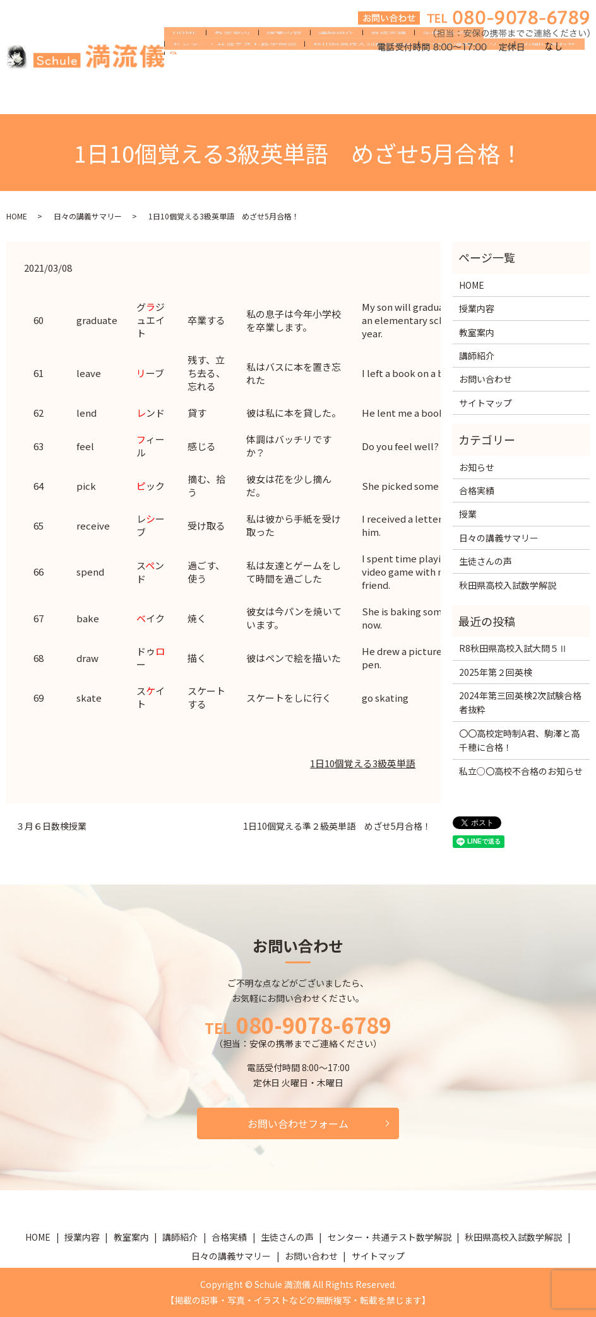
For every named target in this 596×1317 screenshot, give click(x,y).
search (437, 97)
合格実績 (353, 77)
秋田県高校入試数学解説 (217, 97)
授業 (468, 514)
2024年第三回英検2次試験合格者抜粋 (520, 702)
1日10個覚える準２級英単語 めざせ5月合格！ (337, 826)
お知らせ (476, 467)
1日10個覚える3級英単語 (362, 763)
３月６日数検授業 (51, 826)
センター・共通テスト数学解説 (503, 77)
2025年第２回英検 (495, 672)
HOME (181, 77)
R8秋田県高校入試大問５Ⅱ (513, 648)
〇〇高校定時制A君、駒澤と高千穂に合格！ (519, 740)
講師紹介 (308, 77)
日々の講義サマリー (314, 97)
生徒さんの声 (405, 77)
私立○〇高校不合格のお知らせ (521, 771)
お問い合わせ (389, 97)
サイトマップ (485, 403)
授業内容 (264, 77)
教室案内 (220, 77)
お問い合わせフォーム (298, 1123)
